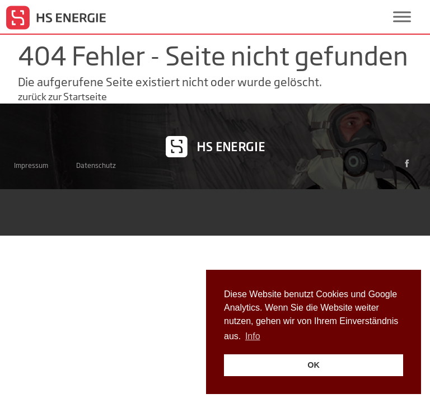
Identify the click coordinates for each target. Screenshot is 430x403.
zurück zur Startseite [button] (62, 96)
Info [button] (252, 336)
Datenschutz (96, 165)
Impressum (31, 165)
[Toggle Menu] (402, 16)
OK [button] (313, 364)
